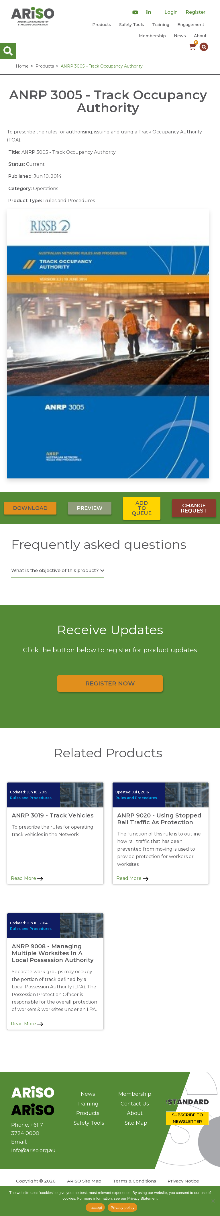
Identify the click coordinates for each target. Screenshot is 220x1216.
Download (30, 508)
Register (195, 12)
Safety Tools (131, 24)
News (180, 35)
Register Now (110, 683)
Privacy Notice (183, 1181)
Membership (152, 35)
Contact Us (135, 1104)
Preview (90, 508)
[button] (204, 47)
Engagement (190, 24)
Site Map (136, 1123)
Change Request (194, 508)
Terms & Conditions (134, 1181)
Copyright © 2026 (36, 1181)
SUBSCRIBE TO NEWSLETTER (187, 1118)
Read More (27, 878)
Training (160, 24)
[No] (213, 1201)
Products (101, 24)
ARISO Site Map (84, 1181)
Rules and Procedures (31, 798)
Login (171, 12)
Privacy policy (122, 1207)
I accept (95, 1207)
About (200, 35)
